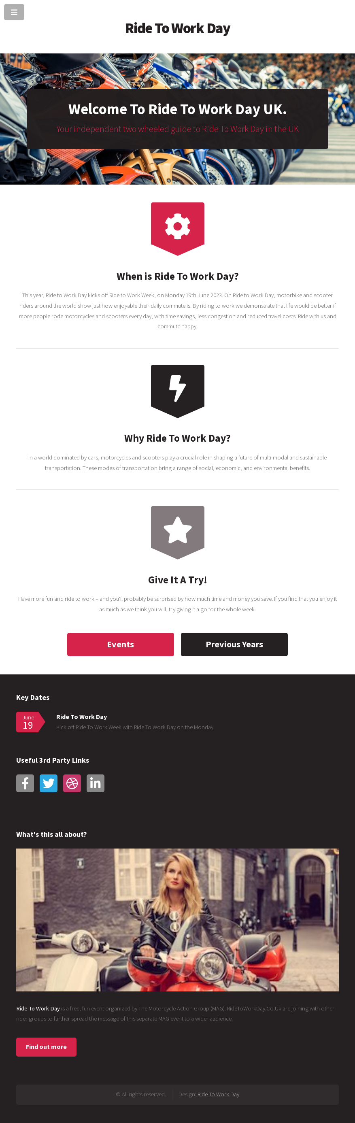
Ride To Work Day (177, 28)
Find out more (46, 1046)
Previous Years (234, 644)
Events (120, 644)
